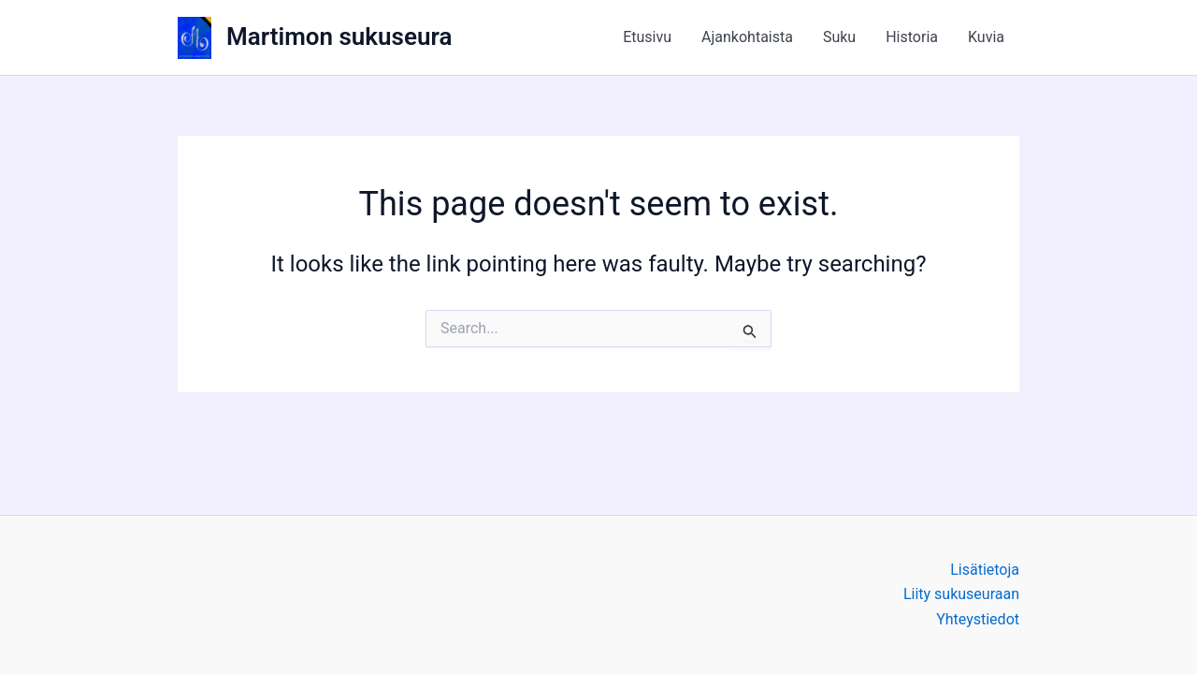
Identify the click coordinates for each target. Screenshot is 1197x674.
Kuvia (986, 37)
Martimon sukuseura (339, 36)
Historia (912, 37)
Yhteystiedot (977, 619)
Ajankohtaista (747, 37)
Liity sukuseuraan (961, 594)
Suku (839, 37)
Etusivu (647, 37)
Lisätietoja (984, 570)
